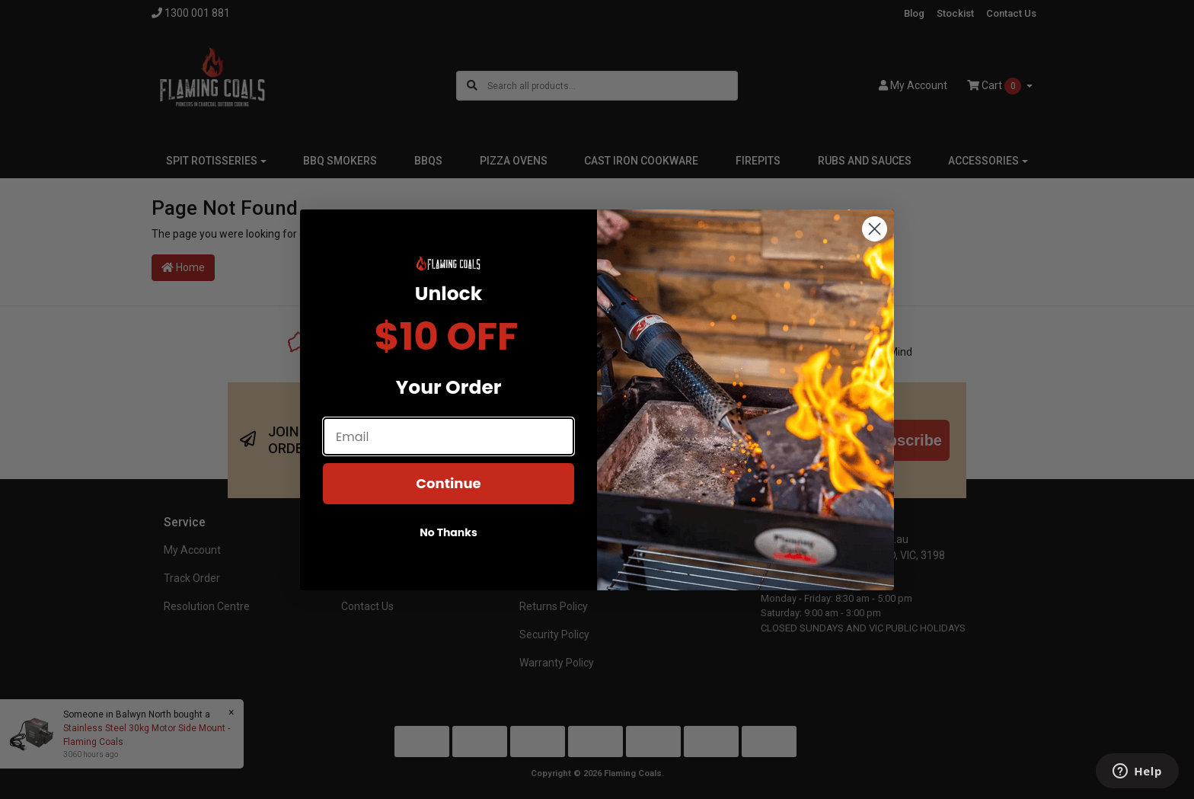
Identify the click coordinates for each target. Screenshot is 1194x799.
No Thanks (448, 550)
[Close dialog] (874, 245)
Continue (448, 500)
